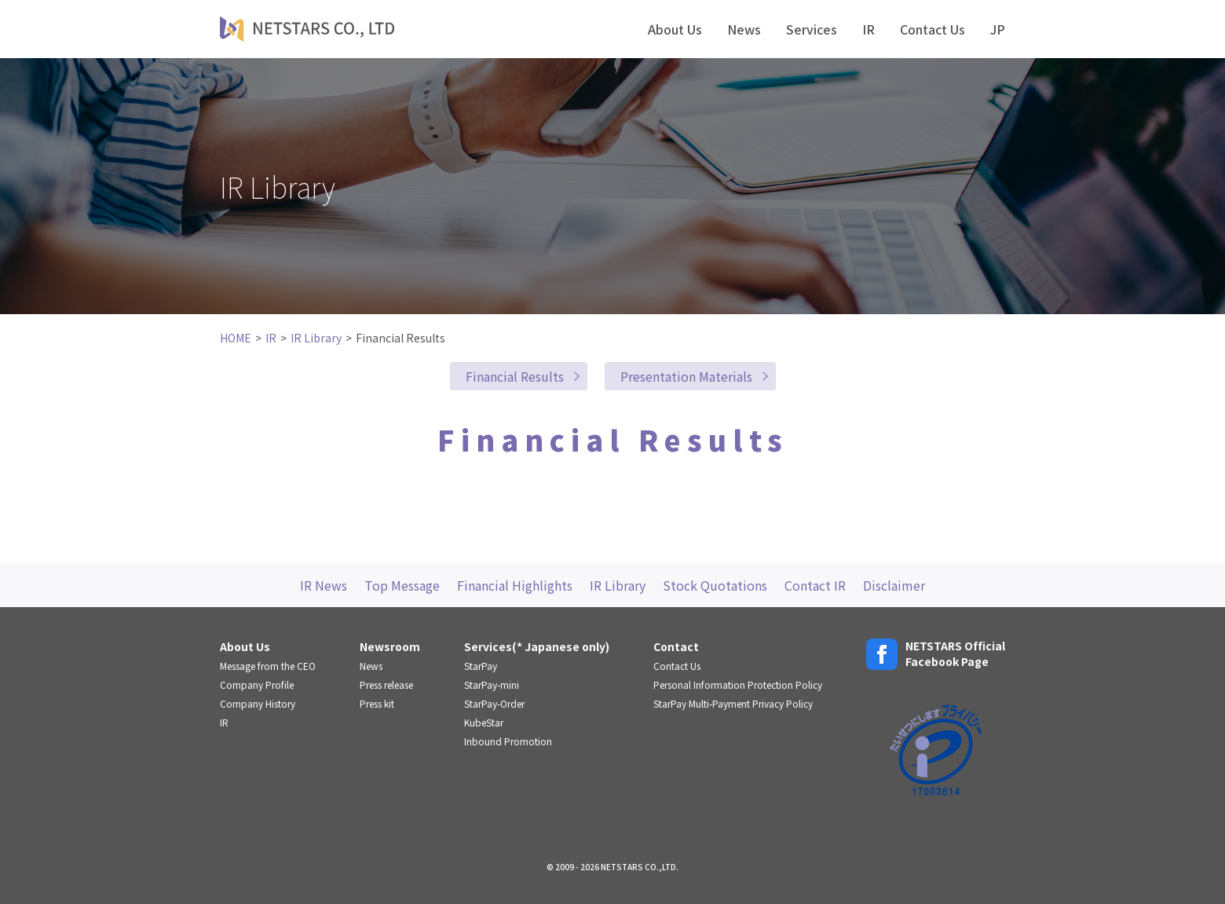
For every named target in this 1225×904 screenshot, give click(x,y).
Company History (257, 703)
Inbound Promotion (508, 741)
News (744, 29)
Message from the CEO (268, 665)
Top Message (402, 585)
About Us (675, 29)
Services (811, 29)
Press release (386, 684)
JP (997, 29)
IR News (323, 585)
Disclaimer (894, 585)
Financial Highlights (514, 585)
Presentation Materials (686, 376)
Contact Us (932, 29)
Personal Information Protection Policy (737, 684)
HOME (235, 338)
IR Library (316, 338)
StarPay (480, 665)
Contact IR (815, 585)
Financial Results (515, 376)
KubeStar (483, 722)
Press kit (377, 703)
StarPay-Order (494, 703)
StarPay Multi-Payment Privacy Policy (733, 703)
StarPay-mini (491, 684)
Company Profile (257, 684)
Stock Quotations (715, 585)
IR (868, 29)
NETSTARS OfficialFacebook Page (935, 654)
